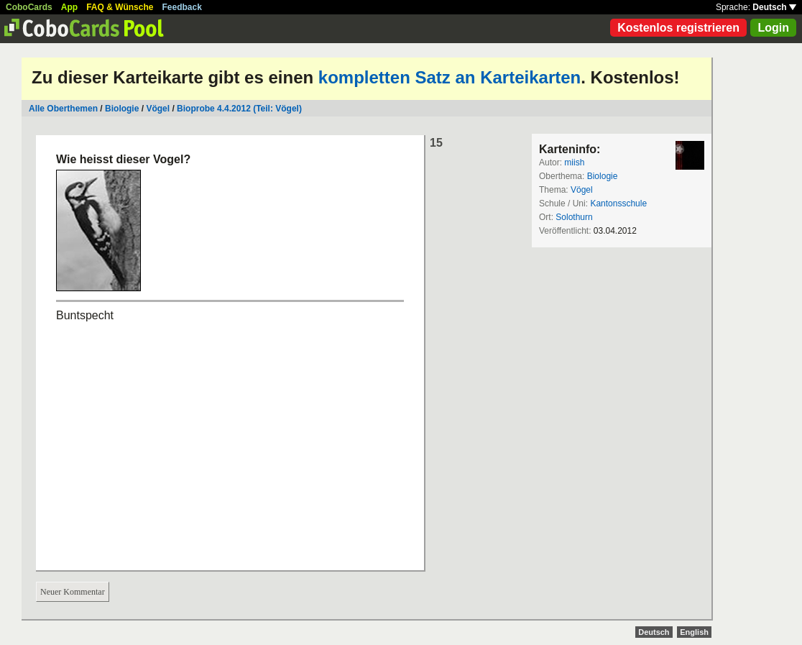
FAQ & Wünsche (119, 7)
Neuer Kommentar (72, 592)
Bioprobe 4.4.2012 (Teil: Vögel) (239, 109)
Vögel (158, 109)
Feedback (182, 7)
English (694, 632)
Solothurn (574, 217)
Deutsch (774, 7)
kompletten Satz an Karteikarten (449, 77)
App (69, 7)
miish (574, 162)
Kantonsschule (618, 203)
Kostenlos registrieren (678, 28)
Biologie (122, 109)
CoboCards (29, 7)
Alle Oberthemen (63, 109)
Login (773, 28)
